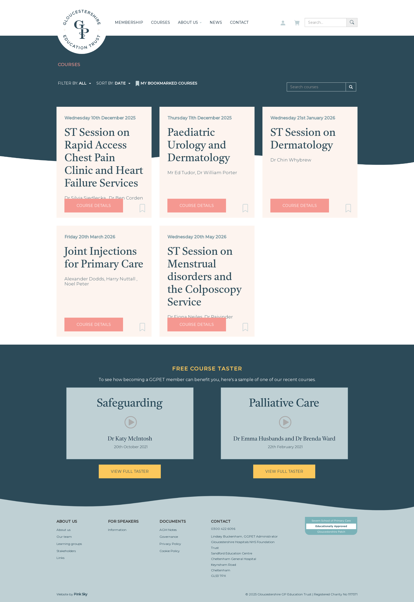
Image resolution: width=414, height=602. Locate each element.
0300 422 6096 (223, 529)
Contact (239, 22)
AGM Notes (168, 530)
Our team (64, 537)
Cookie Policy (169, 551)
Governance (168, 537)
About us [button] (190, 22)
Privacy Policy (170, 544)
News (216, 22)
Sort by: (113, 83)
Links (60, 558)
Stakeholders (66, 551)
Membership (129, 22)
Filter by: (74, 83)
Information (117, 530)
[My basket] (297, 23)
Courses (160, 22)
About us (63, 530)
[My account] (283, 23)
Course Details (94, 205)
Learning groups (69, 544)
